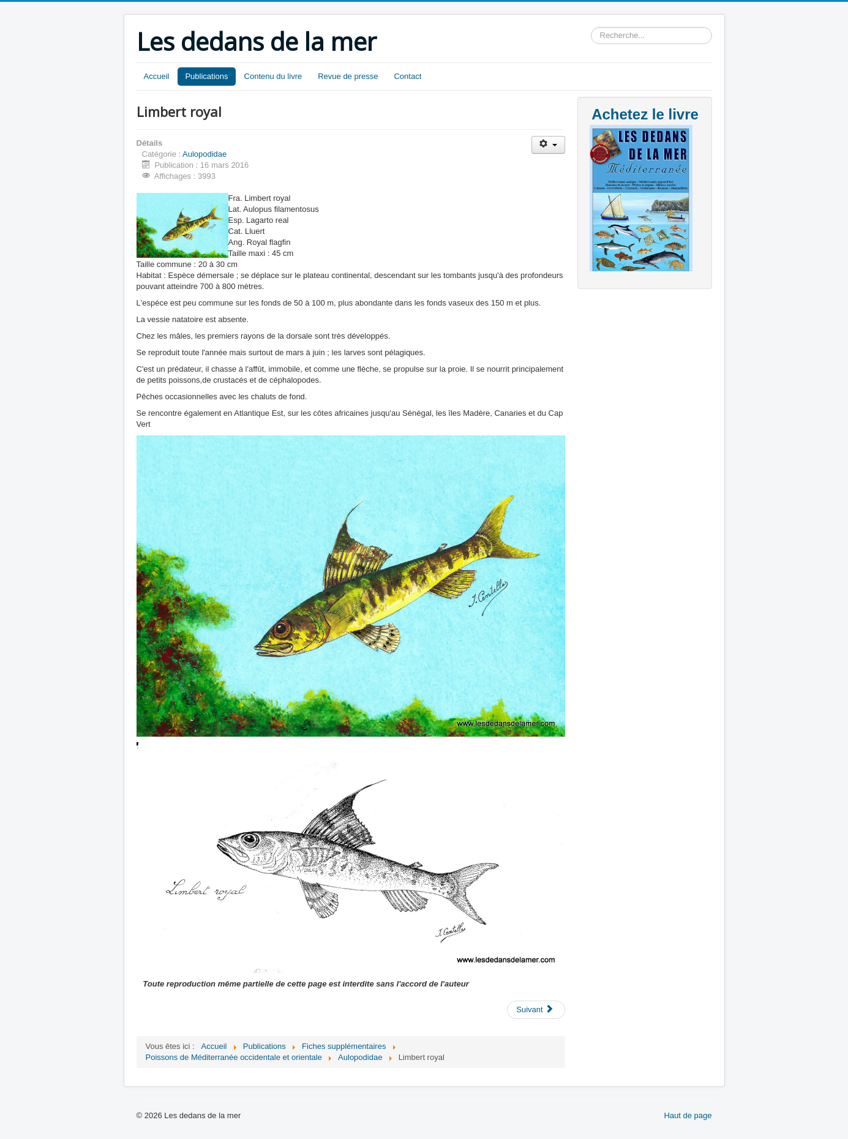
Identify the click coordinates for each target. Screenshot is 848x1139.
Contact (407, 76)
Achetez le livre (645, 114)
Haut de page (687, 1115)
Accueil (157, 76)
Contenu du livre (273, 76)
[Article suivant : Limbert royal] (536, 1010)
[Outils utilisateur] (548, 145)
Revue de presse (348, 76)
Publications (206, 76)
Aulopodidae (204, 154)
